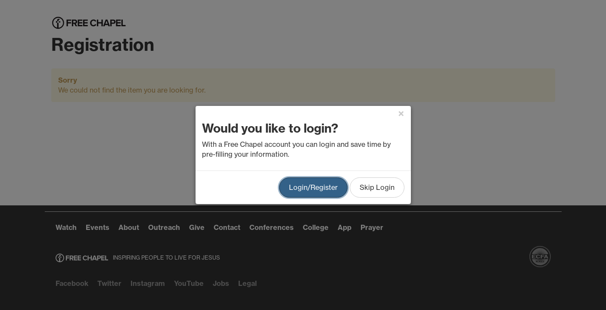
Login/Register (313, 187)
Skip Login (377, 187)
